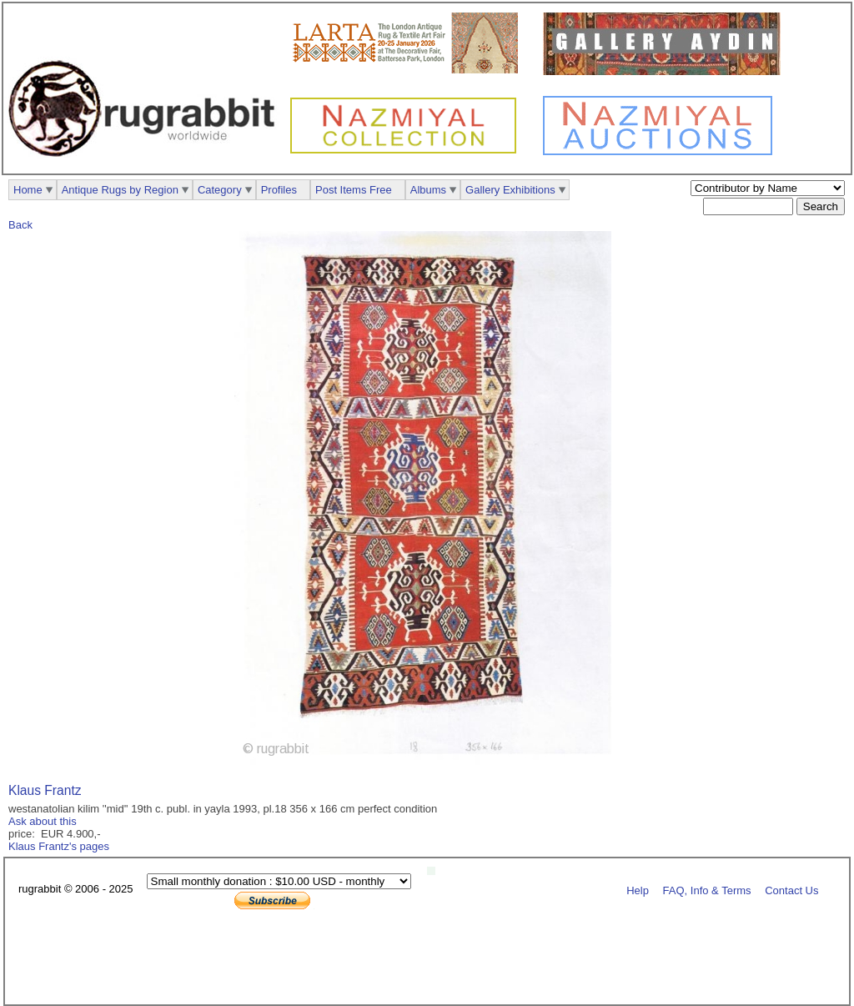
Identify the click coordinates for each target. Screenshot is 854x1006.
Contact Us (791, 889)
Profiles (279, 190)
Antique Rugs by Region (120, 190)
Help (637, 889)
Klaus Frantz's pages (58, 846)
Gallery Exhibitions (510, 190)
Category (220, 190)
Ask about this (42, 821)
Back (20, 225)
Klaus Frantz (45, 790)
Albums (428, 190)
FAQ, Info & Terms (707, 889)
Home (28, 190)
